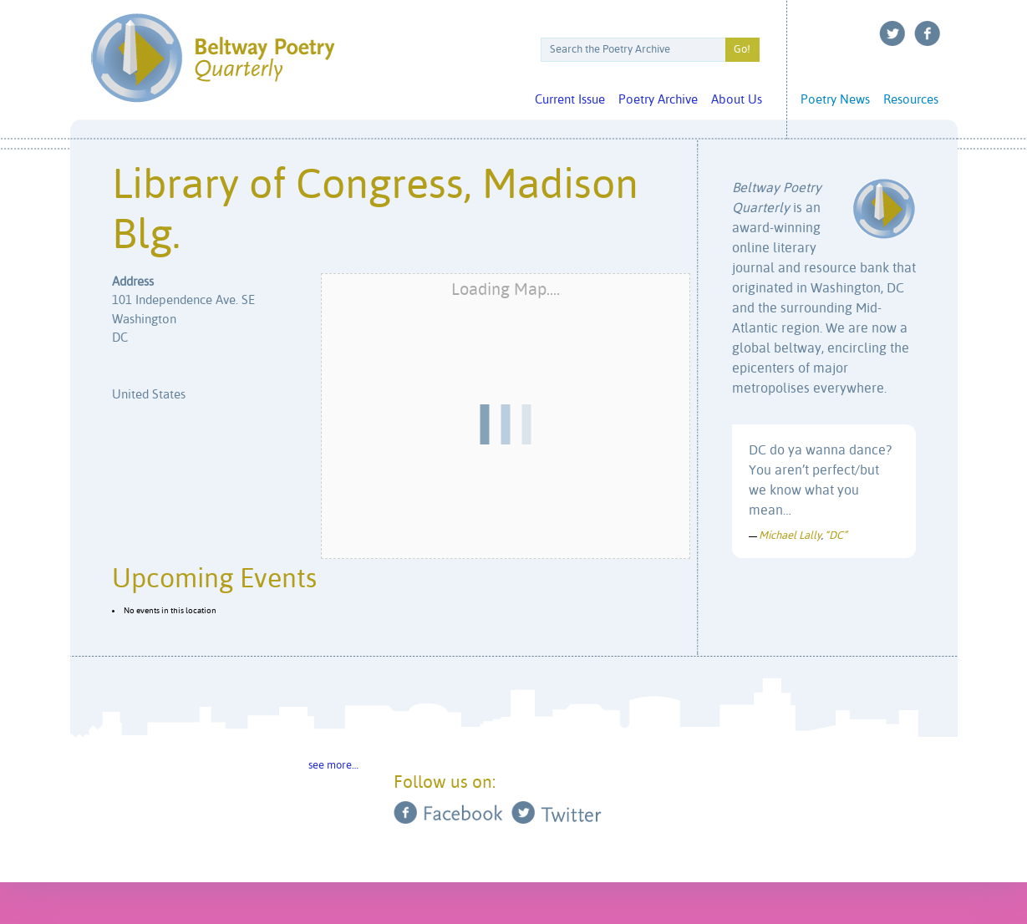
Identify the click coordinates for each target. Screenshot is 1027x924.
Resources (910, 100)
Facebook (927, 33)
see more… (333, 765)
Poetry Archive (658, 100)
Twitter (892, 33)
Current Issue (570, 100)
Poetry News (835, 100)
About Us (736, 100)
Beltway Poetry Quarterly (212, 58)
